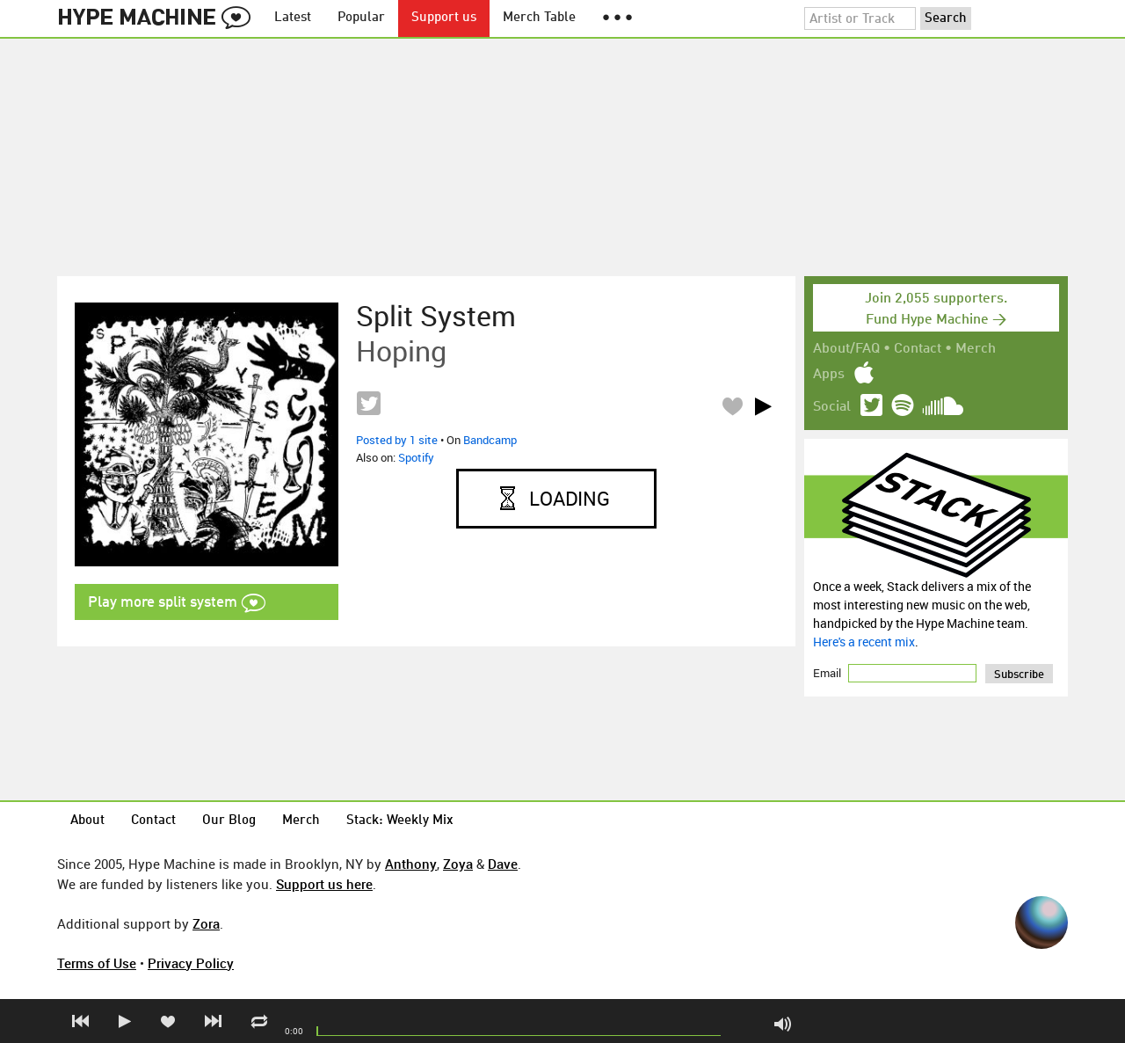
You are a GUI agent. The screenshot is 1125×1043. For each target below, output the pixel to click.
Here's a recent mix (864, 641)
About (87, 821)
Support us (443, 18)
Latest (292, 18)
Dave (503, 863)
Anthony (411, 863)
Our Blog (229, 821)
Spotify (416, 457)
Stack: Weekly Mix (400, 821)
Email (828, 673)
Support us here (324, 884)
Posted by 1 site (397, 440)
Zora (206, 923)
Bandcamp (490, 440)
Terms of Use (96, 963)
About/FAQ (846, 349)
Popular (361, 18)
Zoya (458, 863)
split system (436, 315)
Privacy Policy (191, 963)
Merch (975, 349)
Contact (917, 349)
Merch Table (539, 18)
